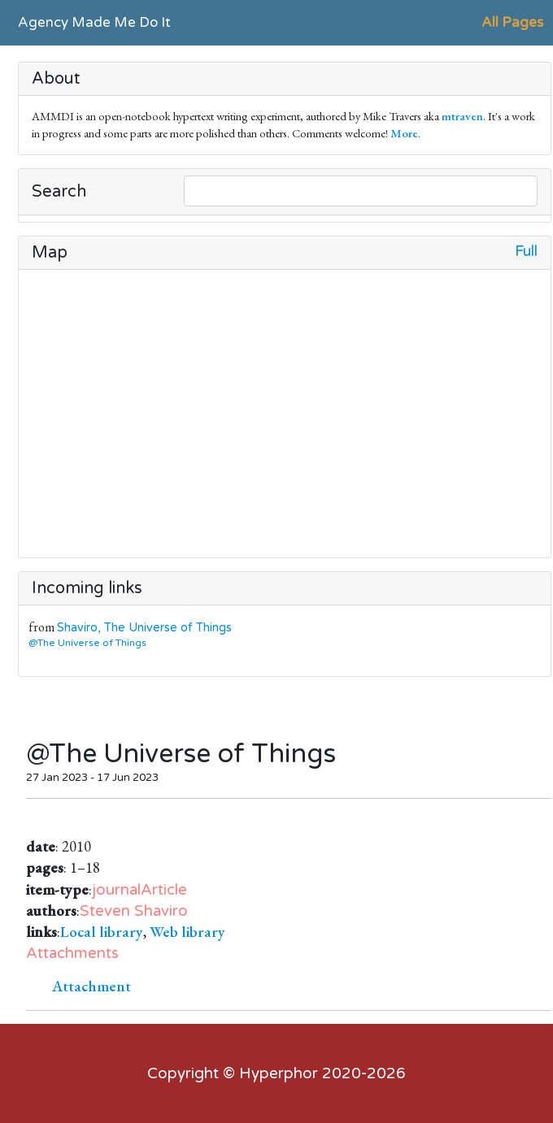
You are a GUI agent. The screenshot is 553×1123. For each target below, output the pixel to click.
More (404, 133)
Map (49, 252)
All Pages (512, 22)
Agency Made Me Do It (94, 22)
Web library (187, 931)
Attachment (91, 986)
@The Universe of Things (90, 642)
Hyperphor (278, 1073)
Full (526, 251)
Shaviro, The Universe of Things (144, 628)
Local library (101, 931)
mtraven (462, 116)
